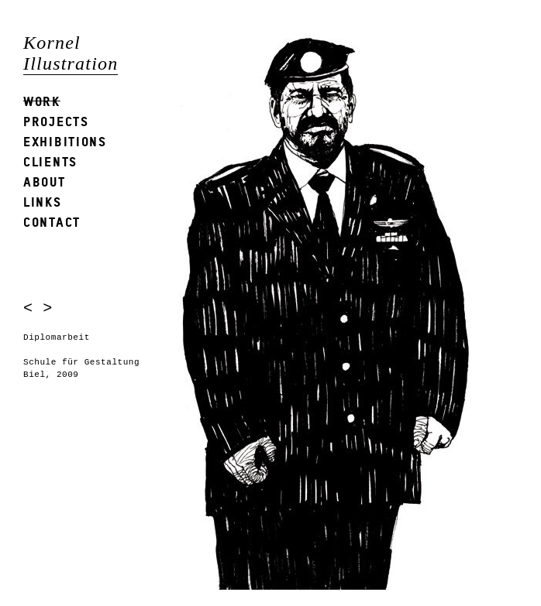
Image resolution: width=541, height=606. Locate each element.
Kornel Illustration (70, 53)
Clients (50, 161)
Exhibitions (65, 141)
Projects (56, 121)
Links (42, 201)
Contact (52, 222)
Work (41, 101)
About (44, 181)
